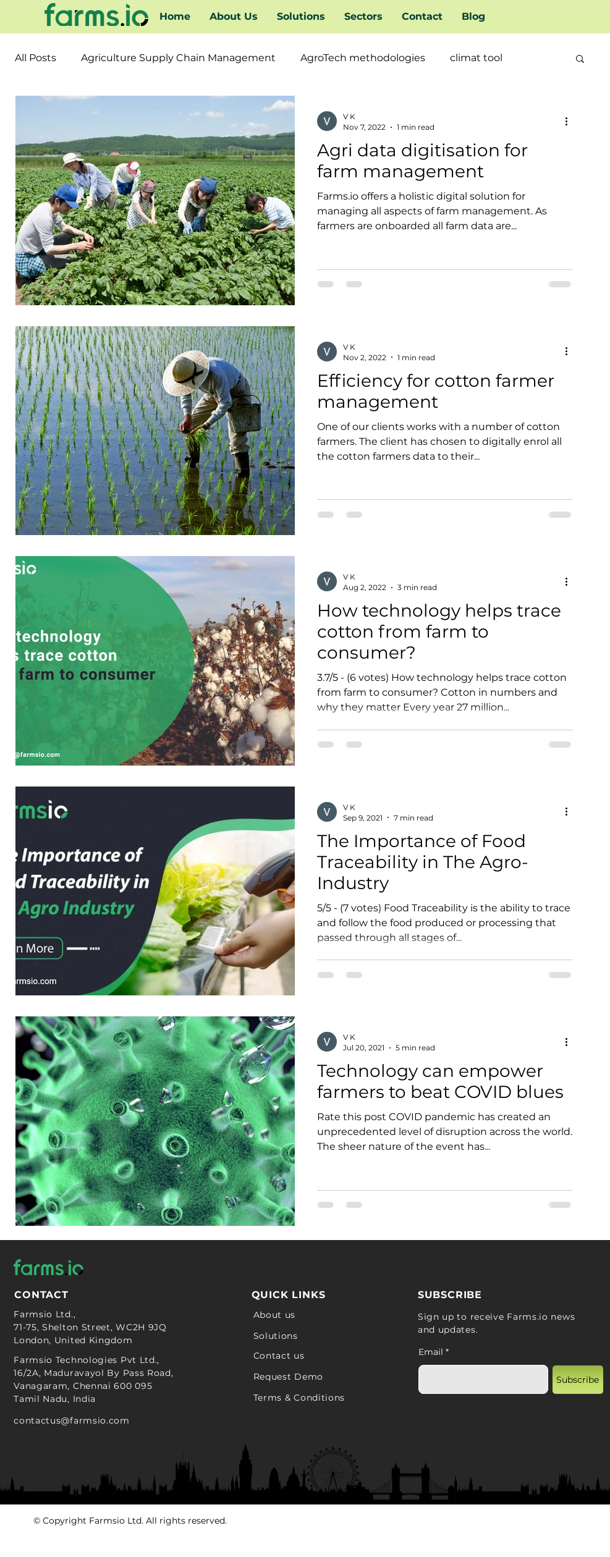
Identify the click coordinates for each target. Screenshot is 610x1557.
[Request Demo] (320, 1376)
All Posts (35, 58)
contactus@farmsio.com (72, 1420)
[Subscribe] (578, 1379)
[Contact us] (311, 1355)
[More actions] (571, 121)
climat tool (476, 58)
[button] (363, 17)
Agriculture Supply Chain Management (178, 58)
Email (430, 1352)
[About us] (298, 1315)
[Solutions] (318, 1336)
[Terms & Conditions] (355, 1397)
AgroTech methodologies (362, 58)
